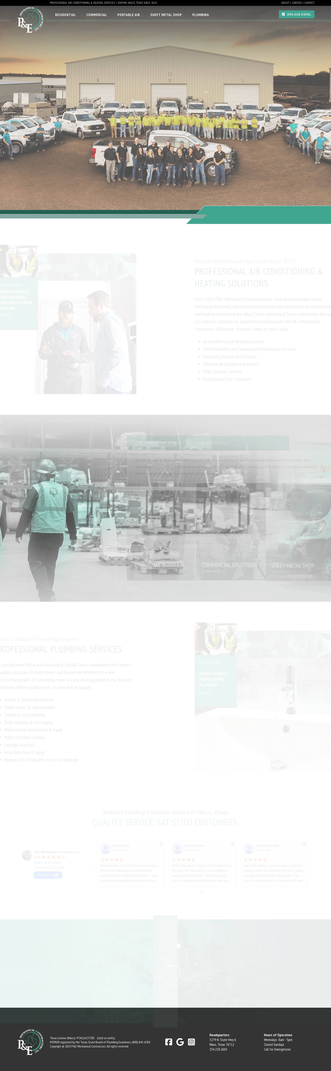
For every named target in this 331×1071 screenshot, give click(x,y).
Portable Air (128, 14)
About (285, 3)
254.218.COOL (296, 14)
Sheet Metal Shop (166, 14)
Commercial (96, 14)
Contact (309, 3)
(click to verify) (106, 1038)
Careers (297, 3)
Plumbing (200, 14)
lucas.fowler (121, 845)
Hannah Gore (194, 845)
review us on (48, 875)
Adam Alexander (267, 845)
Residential (65, 14)
